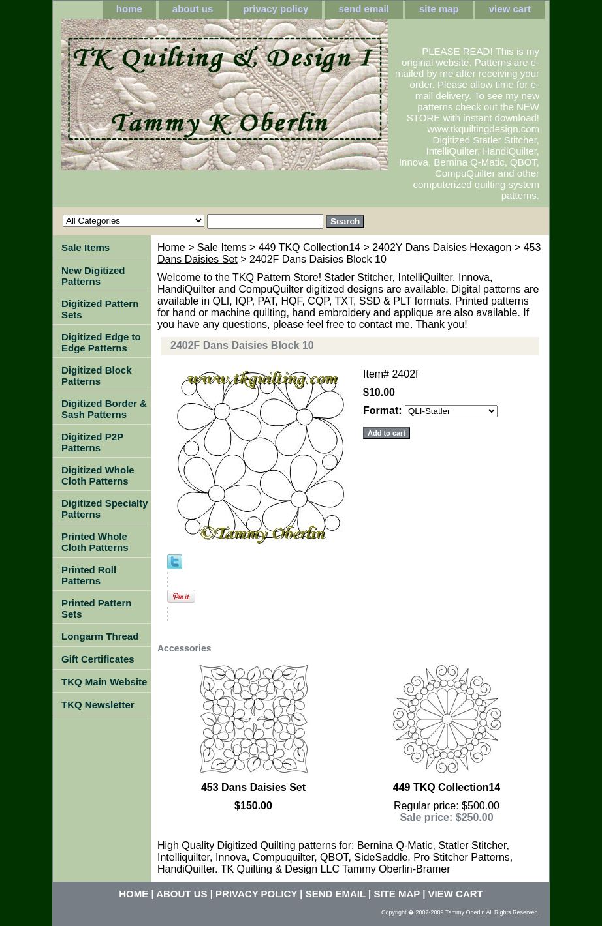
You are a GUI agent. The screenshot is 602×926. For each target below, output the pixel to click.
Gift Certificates (98, 659)
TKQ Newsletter (98, 704)
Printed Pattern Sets (96, 608)
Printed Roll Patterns (88, 575)
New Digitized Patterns (93, 276)
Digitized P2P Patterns (92, 442)
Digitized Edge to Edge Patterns (101, 342)
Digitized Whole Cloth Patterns (98, 475)
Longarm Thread (99, 636)
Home (171, 247)
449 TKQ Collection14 (309, 247)
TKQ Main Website (104, 681)
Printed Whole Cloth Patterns (95, 542)
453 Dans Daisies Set (253, 787)
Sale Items (222, 247)
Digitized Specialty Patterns (104, 509)
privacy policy (275, 8)
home (129, 8)
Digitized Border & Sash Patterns (104, 409)
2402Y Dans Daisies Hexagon (441, 247)
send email (363, 8)
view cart (510, 8)
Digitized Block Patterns (96, 376)
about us (193, 8)
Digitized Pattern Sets (99, 309)
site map (439, 8)
